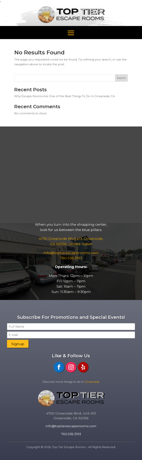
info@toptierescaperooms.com (71, 426)
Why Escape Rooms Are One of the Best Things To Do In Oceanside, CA (64, 96)
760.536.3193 (71, 258)
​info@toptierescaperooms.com (71, 253)
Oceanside (91, 381)
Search (121, 78)
